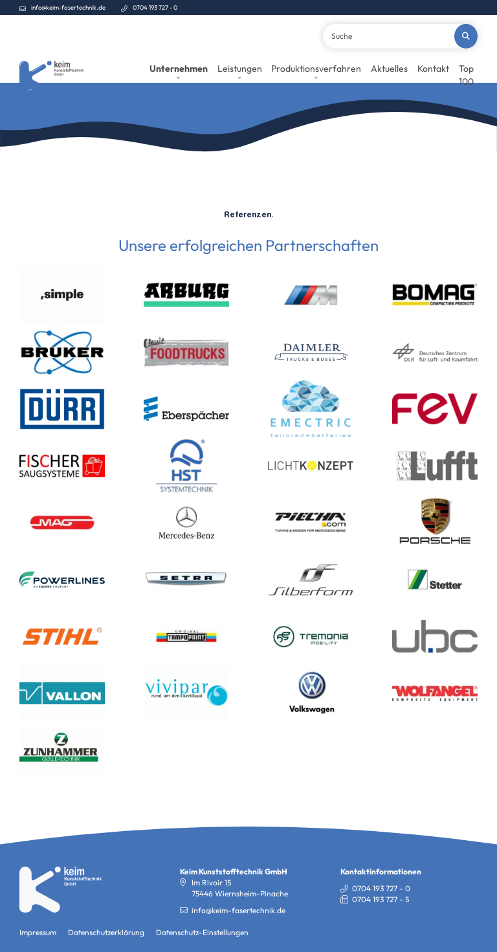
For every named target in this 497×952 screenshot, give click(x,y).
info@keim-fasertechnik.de (68, 7)
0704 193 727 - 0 (155, 7)
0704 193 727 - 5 (380, 935)
